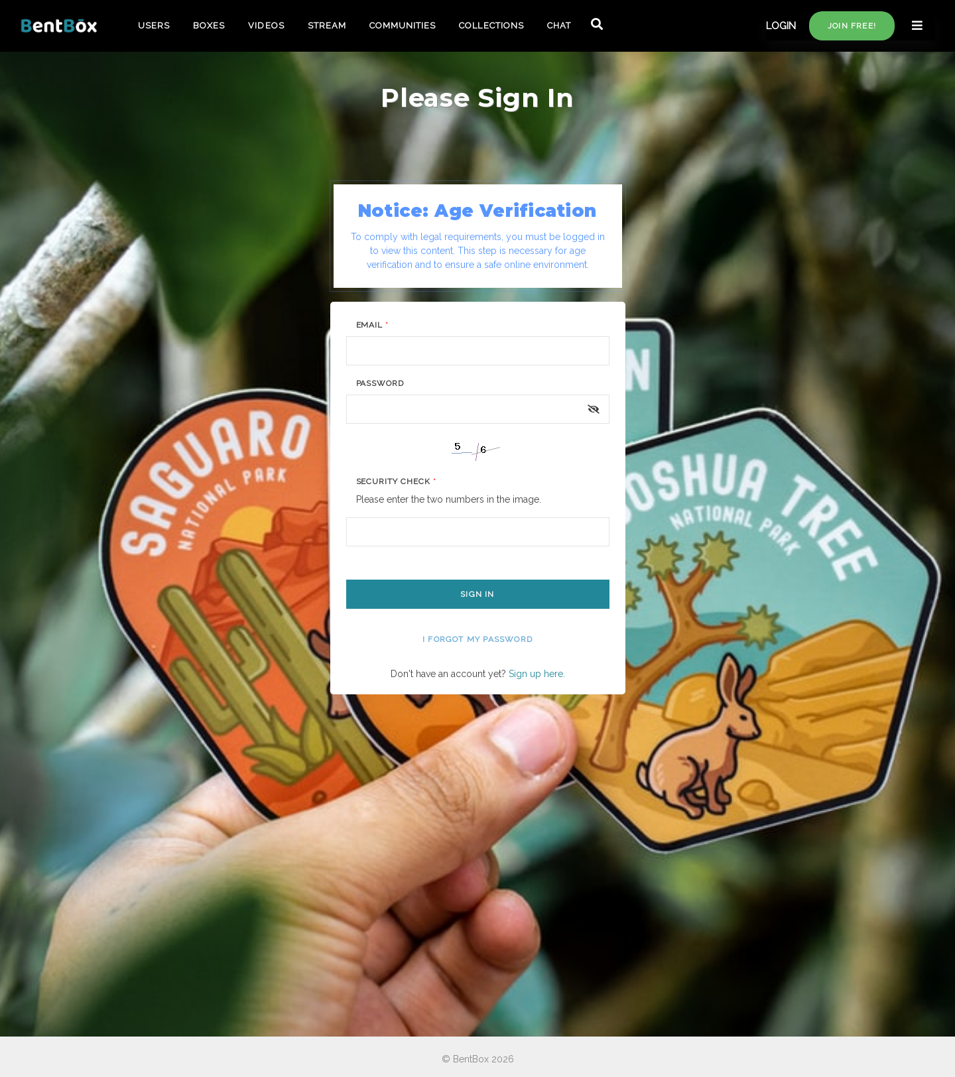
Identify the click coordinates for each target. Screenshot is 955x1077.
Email (372, 325)
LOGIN (781, 26)
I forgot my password (477, 639)
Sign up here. (537, 673)
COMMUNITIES (402, 26)
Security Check (396, 481)
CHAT (559, 26)
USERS (154, 26)
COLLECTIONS (491, 26)
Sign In (477, 594)
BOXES (209, 26)
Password (380, 383)
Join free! (852, 26)
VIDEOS (266, 26)
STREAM (327, 26)
